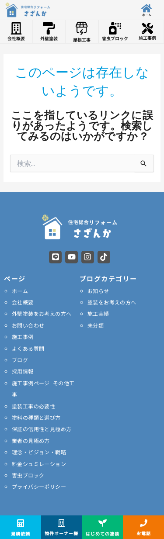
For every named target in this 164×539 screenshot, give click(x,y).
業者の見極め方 (31, 440)
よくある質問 (28, 348)
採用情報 (23, 371)
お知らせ (98, 290)
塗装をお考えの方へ (111, 302)
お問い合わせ (28, 325)
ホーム (20, 290)
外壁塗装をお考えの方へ (41, 313)
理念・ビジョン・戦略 (39, 452)
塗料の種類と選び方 (36, 417)
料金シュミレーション (39, 463)
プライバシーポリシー (39, 486)
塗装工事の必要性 (33, 406)
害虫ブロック (28, 475)
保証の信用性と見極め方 (41, 428)
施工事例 (23, 336)
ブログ (20, 359)
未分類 (95, 325)
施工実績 (98, 313)
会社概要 (23, 302)
